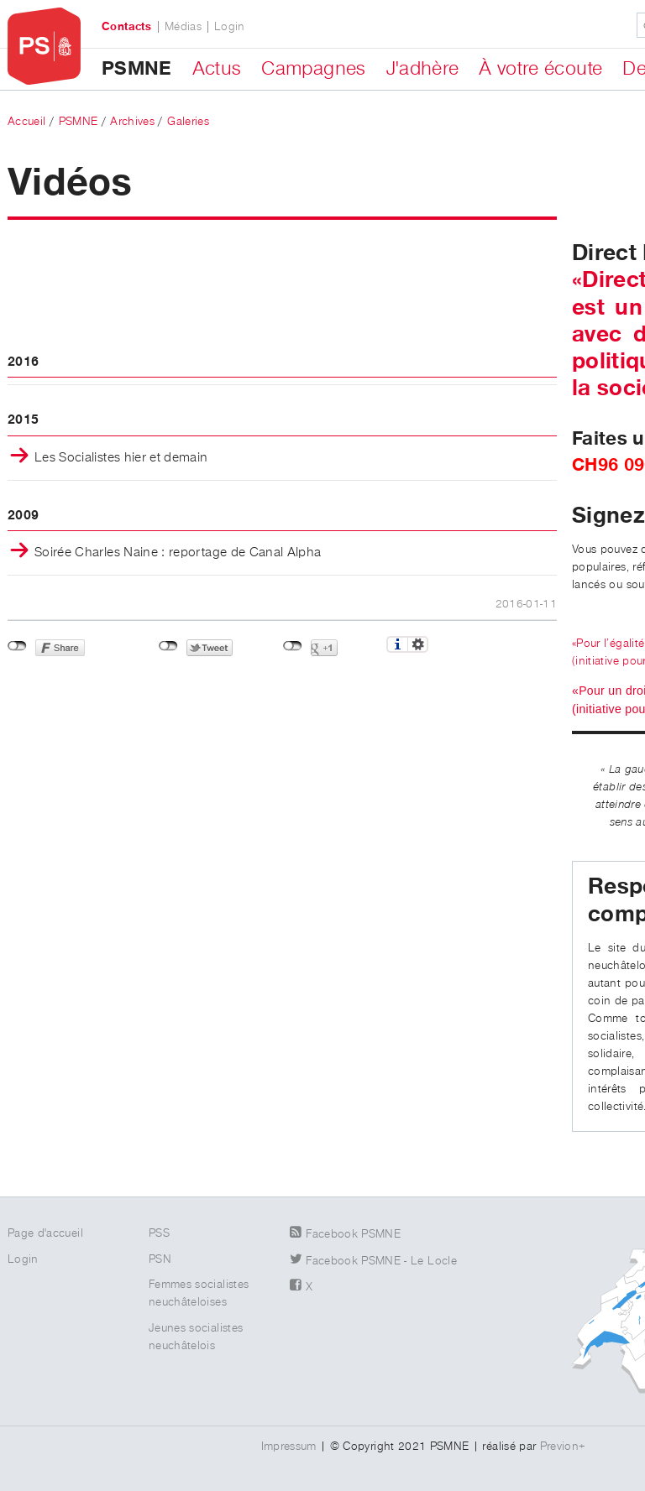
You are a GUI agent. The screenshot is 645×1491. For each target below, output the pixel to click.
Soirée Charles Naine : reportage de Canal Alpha (177, 553)
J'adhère (422, 69)
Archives (132, 122)
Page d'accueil (45, 1233)
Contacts (127, 27)
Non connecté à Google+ (292, 646)
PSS (159, 1233)
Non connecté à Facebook (17, 646)
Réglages (417, 644)
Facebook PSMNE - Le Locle (381, 1261)
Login (229, 27)
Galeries (188, 122)
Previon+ (563, 1446)
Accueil (26, 122)
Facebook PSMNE (353, 1234)
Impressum (289, 1446)
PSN (160, 1259)
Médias (183, 27)
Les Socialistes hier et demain (121, 458)
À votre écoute (540, 69)
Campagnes (313, 69)
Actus (217, 69)
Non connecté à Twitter (168, 646)
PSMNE (137, 69)
